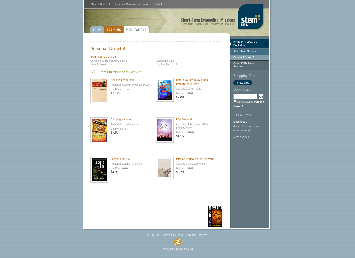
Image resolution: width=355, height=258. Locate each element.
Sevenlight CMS (184, 248)
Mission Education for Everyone (195, 158)
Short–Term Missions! (245, 51)
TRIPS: (97, 28)
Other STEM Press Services (243, 65)
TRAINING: (113, 28)
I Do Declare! (184, 119)
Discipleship (97, 64)
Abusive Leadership (123, 79)
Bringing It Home (121, 119)
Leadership (162, 60)
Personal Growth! (243, 57)
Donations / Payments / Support (132, 4)
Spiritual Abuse (164, 64)
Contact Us (160, 4)
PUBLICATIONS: (137, 28)
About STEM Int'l (100, 4)
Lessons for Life (120, 158)
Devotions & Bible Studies (104, 60)
